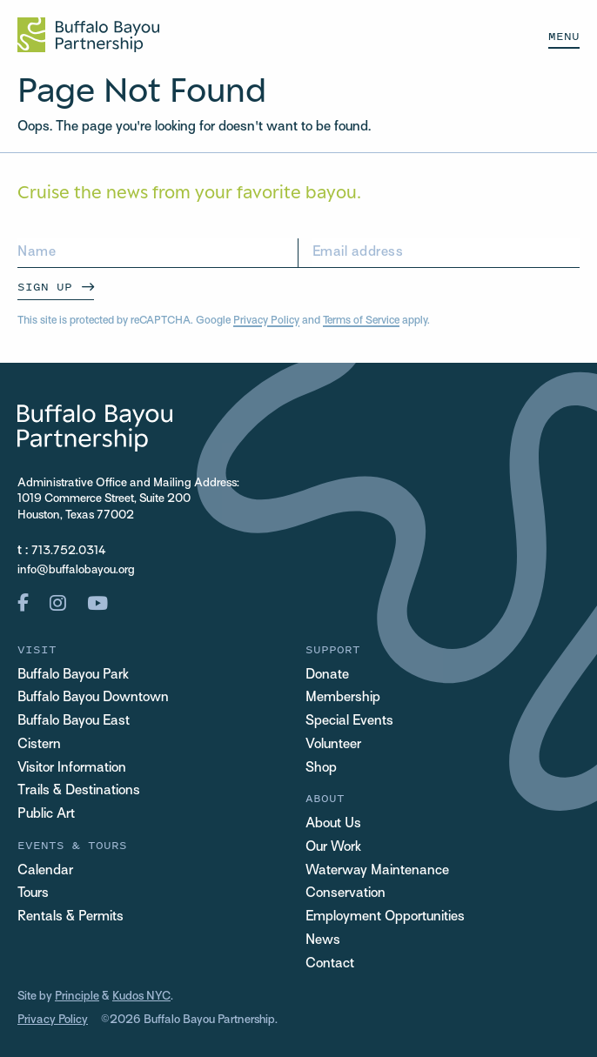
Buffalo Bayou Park (73, 675)
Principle (77, 996)
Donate (327, 675)
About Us (333, 824)
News (322, 940)
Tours (33, 893)
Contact (329, 964)
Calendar (45, 871)
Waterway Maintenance (377, 871)
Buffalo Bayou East (73, 721)
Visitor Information (71, 768)
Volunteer (333, 745)
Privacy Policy (266, 321)
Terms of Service (361, 321)
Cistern (39, 745)
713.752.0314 (68, 551)
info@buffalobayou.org (76, 570)
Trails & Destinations (78, 791)
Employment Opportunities (385, 917)
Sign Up (44, 286)
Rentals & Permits (70, 917)
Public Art (46, 814)
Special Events (349, 721)
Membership (342, 698)
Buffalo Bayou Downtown (93, 698)
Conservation (345, 893)
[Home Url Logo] (88, 34)
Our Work (333, 847)
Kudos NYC (141, 996)
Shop (321, 768)
